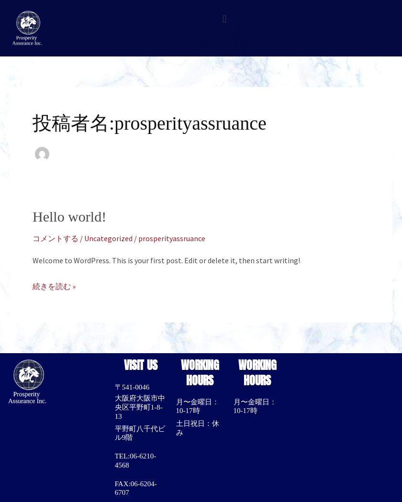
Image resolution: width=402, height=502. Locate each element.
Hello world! (69, 216)
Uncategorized (108, 238)
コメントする (55, 238)
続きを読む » (54, 285)
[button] (224, 19)
